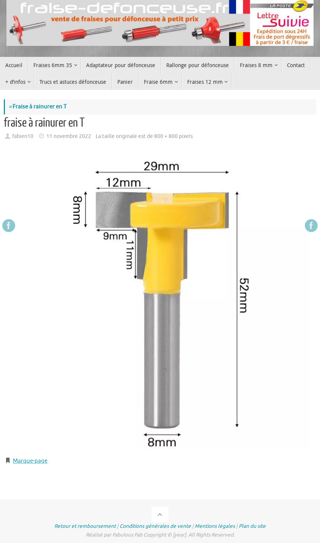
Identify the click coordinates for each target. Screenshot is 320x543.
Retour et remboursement (85, 526)
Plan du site (252, 526)
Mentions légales (215, 526)
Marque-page (30, 461)
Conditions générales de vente (155, 526)
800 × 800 (166, 136)
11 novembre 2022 (68, 136)
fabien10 (22, 136)
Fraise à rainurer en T (37, 106)
